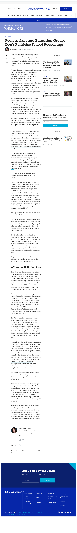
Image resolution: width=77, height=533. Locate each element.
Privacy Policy (21, 514)
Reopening (22, 445)
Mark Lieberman (47, 85)
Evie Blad (14, 49)
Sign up (47, 480)
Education (8, 36)
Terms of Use (10, 514)
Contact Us (39, 490)
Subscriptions (51, 493)
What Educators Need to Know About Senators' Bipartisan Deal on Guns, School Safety (51, 64)
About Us (26, 490)
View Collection (57, 104)
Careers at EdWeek (28, 503)
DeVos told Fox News (17, 353)
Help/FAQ (38, 497)
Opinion (54, 15)
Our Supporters (27, 501)
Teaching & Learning (32, 15)
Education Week (32, 430)
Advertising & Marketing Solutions (64, 496)
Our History (26, 496)
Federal (45, 59)
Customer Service (40, 500)
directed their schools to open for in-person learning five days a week (25, 412)
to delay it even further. (22, 390)
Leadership (6, 15)
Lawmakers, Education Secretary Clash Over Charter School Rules (51, 80)
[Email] (30, 480)
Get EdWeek (51, 490)
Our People (26, 498)
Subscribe (66, 8)
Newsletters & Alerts (52, 496)
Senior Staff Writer (23, 430)
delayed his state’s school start (30, 392)
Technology (46, 15)
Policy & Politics (18, 15)
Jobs (60, 15)
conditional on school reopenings (21, 351)
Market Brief (69, 15)
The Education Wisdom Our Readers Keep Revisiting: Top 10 (52, 140)
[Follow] (29, 428)
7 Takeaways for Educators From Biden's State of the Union (52, 95)
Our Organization (28, 493)
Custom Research (64, 508)
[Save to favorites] (7, 59)
